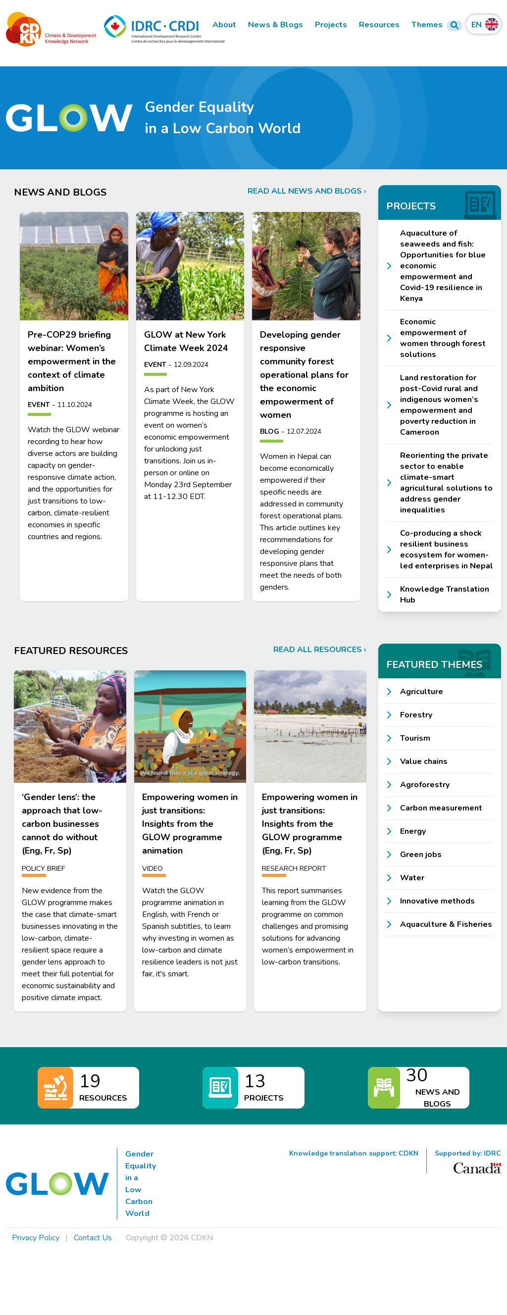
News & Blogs (275, 25)
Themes (427, 25)
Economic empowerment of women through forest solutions (443, 338)
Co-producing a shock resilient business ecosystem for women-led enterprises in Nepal (446, 549)
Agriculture (421, 691)
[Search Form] (454, 26)
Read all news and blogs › (307, 191)
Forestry (416, 714)
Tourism (415, 738)
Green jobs (421, 854)
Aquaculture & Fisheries (446, 924)
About (224, 25)
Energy (413, 831)
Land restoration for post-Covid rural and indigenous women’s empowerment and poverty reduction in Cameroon (439, 405)
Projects (331, 25)
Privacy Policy (35, 1237)
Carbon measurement (441, 808)
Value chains (424, 761)
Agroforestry (425, 784)
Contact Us (93, 1237)
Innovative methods (437, 901)
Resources (379, 25)
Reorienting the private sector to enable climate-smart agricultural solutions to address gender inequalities (446, 482)
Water (412, 877)
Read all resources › (319, 649)
